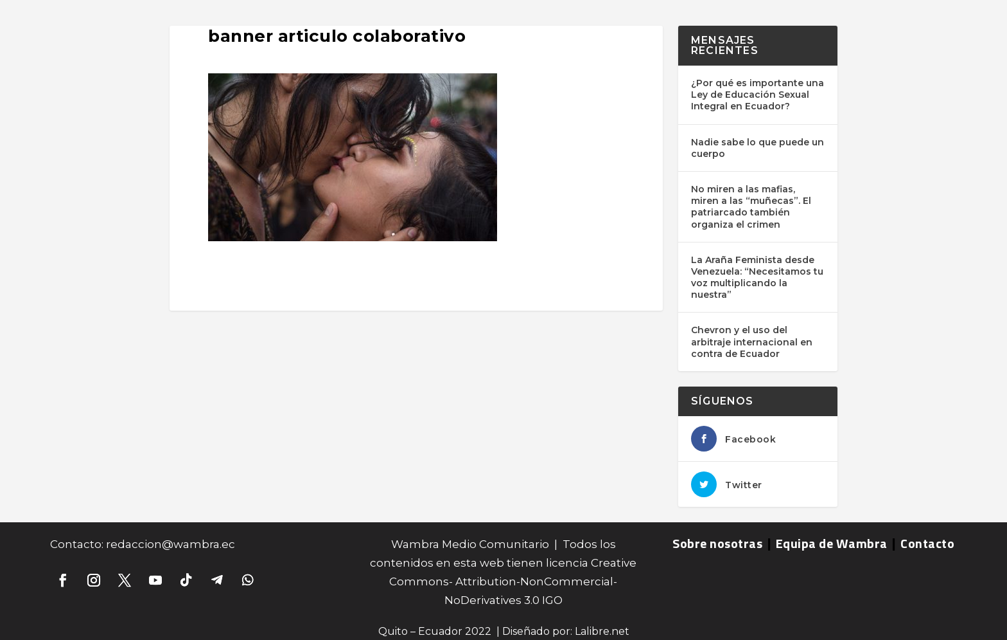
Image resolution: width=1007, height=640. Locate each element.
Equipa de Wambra (832, 543)
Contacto (927, 543)
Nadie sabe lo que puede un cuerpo (757, 148)
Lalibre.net (602, 631)
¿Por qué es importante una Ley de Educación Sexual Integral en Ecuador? (757, 94)
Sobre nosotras (717, 543)
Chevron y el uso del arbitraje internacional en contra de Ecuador (751, 341)
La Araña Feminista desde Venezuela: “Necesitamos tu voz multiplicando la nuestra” (757, 277)
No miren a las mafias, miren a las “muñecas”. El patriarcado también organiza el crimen (751, 206)
